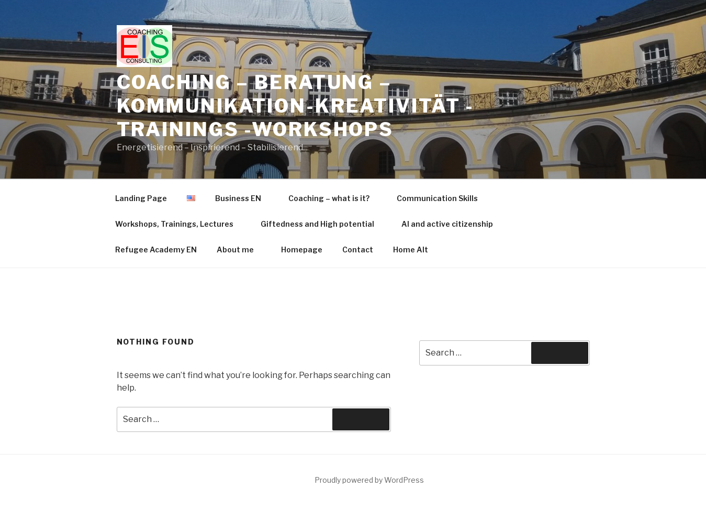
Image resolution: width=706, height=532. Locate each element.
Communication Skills (437, 109)
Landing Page (141, 109)
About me (240, 160)
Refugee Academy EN (156, 160)
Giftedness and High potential (322, 134)
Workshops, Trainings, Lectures (179, 134)
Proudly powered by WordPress (369, 390)
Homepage (301, 160)
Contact (357, 160)
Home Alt (410, 160)
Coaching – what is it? (333, 109)
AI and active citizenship (447, 134)
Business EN (243, 109)
